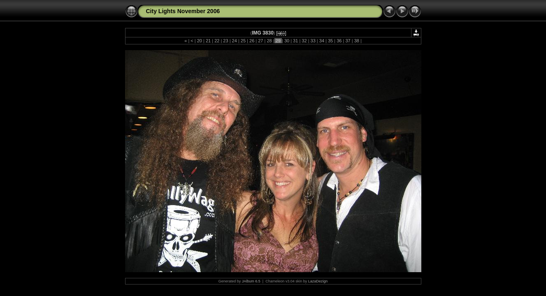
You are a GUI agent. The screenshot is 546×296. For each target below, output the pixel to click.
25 (243, 40)
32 (304, 40)
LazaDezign (318, 281)
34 (321, 40)
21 (208, 40)
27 (260, 40)
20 (199, 40)
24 (234, 40)
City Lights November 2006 (183, 11)
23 (225, 40)
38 (356, 40)
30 (286, 40)
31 (295, 40)
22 (217, 40)
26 (252, 40)
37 (347, 40)
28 (269, 40)
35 (330, 40)
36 (339, 40)
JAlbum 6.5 (251, 281)
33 (312, 40)
